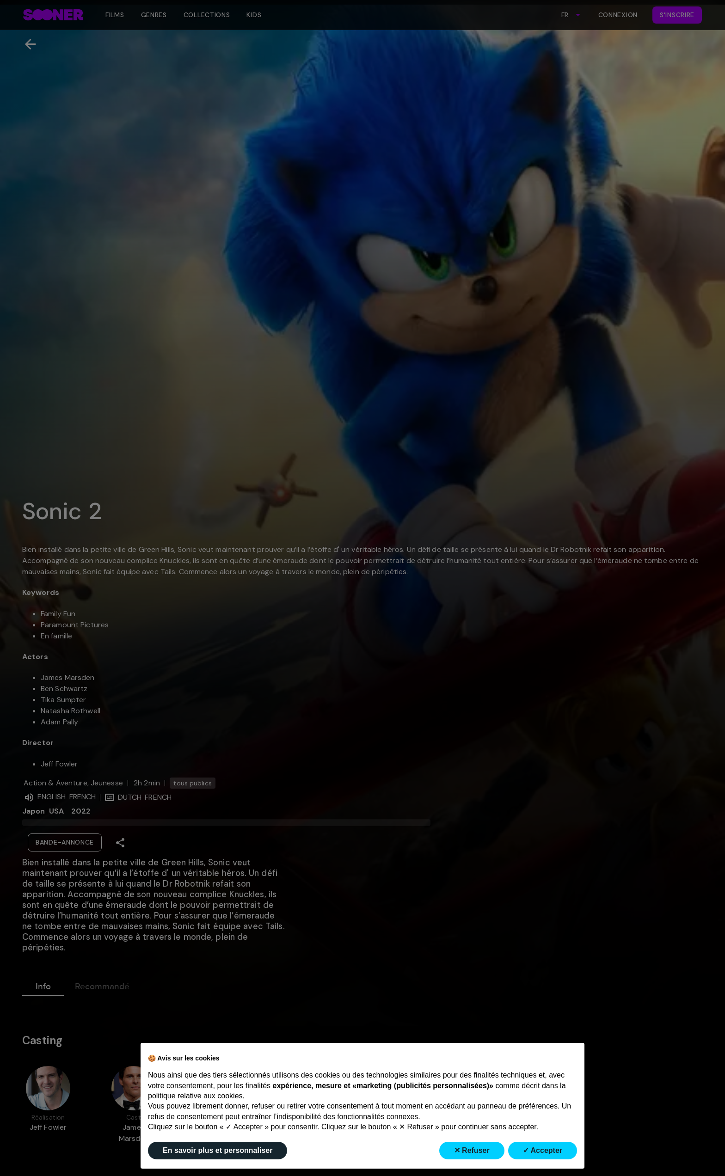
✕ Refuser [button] (472, 1150)
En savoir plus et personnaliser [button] (217, 1150)
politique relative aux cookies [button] (195, 1096)
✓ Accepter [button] (542, 1150)
